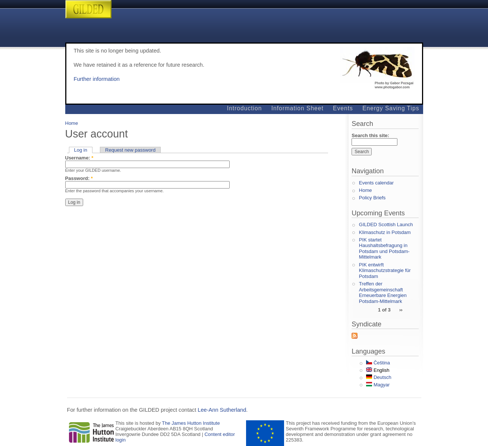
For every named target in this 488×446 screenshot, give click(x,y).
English (377, 370)
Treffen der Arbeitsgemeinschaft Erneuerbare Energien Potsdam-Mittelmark (383, 292)
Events (343, 108)
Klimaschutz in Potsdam (385, 232)
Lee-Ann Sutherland (222, 410)
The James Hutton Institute (191, 423)
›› (401, 309)
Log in (80, 150)
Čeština (378, 363)
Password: (79, 178)
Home (71, 123)
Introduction (244, 108)
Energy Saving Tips (390, 108)
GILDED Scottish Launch (386, 224)
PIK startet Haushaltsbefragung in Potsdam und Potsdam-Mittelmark (384, 248)
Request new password (130, 150)
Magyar (378, 385)
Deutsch (378, 377)
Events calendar (376, 183)
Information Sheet (297, 108)
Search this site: (370, 135)
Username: (79, 158)
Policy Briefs (372, 197)
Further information (97, 79)
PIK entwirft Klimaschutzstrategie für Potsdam (385, 270)
